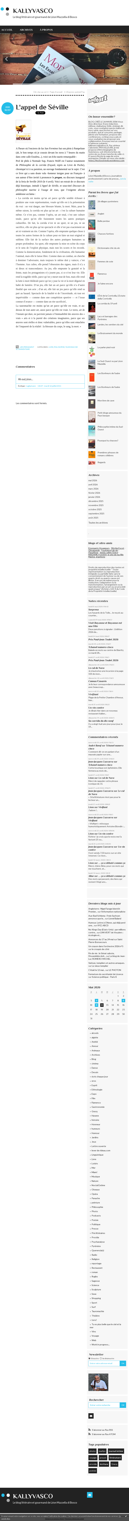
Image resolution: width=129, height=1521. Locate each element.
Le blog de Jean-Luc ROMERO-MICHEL (106, 957)
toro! (94, 1320)
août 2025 (93, 517)
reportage (96, 1263)
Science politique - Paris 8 (104, 977)
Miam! (94, 1172)
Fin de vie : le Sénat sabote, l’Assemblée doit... (101, 954)
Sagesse (96, 1281)
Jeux (94, 1141)
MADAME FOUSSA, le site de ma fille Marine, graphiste (105, 555)
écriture (104, 1464)
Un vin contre (96, 707)
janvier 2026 (94, 497)
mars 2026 (93, 488)
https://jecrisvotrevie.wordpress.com (106, 160)
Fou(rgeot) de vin (109, 550)
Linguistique (97, 1154)
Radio (94, 1254)
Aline (91, 876)
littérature (115, 1457)
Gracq (94, 1111)
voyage (93, 1457)
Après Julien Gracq (109, 552)
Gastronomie (98, 1107)
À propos (46, 29)
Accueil (7, 29)
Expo (94, 1094)
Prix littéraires (98, 1233)
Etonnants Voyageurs (99, 548)
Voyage (95, 1335)
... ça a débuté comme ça (112, 863)
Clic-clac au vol (40, 92)
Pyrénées (96, 1246)
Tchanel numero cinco (100, 647)
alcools (95, 1033)
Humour (95, 1133)
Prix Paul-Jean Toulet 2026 (103, 639)
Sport (94, 1302)
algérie (95, 1037)
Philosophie (59, 347)
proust (103, 1457)
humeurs (96, 1128)
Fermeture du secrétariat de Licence (105, 974)
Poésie (95, 1220)
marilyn (102, 1451)
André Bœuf (94, 745)
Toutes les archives (98, 522)
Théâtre (96, 1315)
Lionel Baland (114, 918)
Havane (95, 1115)
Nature (95, 1181)
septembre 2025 (96, 513)
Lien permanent (25, 347)
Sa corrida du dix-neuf (101, 720)
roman (95, 1272)
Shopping (96, 1298)
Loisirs (95, 1163)
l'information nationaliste (113, 911)
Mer (93, 1167)
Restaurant (97, 1268)
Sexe (94, 1294)
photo (92, 1451)
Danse (95, 1067)
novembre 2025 (96, 505)
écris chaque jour (100, 1076)
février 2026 (94, 492)
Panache (96, 1198)
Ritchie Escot (117, 548)
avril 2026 (93, 484)
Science (95, 1285)
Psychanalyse (98, 1241)
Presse (95, 1228)
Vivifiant (93, 694)
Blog (94, 1059)
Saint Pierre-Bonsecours (105, 940)
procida (93, 1464)
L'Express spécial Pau (75, 92)
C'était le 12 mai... (96, 970)
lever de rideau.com (101, 1150)
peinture (96, 1202)
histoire (95, 1120)
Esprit (94, 1085)
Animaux (96, 1050)
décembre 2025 (95, 501)
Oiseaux (96, 1189)
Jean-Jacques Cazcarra (100, 761)
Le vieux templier (100, 966)
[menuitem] (8, 29)
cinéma (95, 1063)
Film (93, 1098)
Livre (51, 347)
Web (94, 1340)
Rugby (95, 1276)
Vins (94, 1331)
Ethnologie (97, 1089)
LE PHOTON (115, 970)
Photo (95, 1211)
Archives (26, 29)
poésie (92, 1470)
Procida (95, 1237)
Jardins (95, 1137)
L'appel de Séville (42, 107)
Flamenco (96, 1102)
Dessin (95, 1072)
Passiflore (93, 552)
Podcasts (96, 1215)
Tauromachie (71, 347)
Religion (95, 1259)
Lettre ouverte (99, 1146)
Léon (91, 778)
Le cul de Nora (96, 668)
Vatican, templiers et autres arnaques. (106, 963)
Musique (96, 1176)
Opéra (95, 1194)
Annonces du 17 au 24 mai (101, 939)
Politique (96, 1224)
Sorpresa (93, 609)
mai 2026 (92, 480)
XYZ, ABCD (102, 925)
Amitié (95, 1041)
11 (96, 1005)
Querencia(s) (98, 1250)
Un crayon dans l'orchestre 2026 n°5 (105, 946)
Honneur (96, 1124)
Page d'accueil (56, 92)
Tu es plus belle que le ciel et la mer (105, 1326)
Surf (94, 1307)
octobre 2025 (95, 509)
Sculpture (96, 1289)
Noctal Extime (98, 1185)
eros (94, 1081)
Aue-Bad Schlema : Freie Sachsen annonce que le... (104, 917)
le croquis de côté (100, 949)
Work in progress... (101, 1344)
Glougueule (94, 550)
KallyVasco (33, 10)
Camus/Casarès (97, 681)
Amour (95, 1046)
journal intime (116, 1451)
